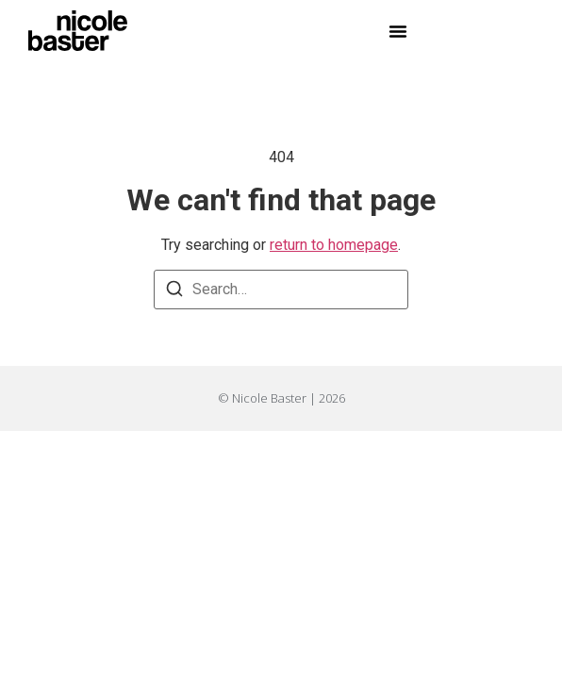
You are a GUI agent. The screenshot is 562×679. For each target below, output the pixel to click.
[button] (398, 31)
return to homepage (334, 245)
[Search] (174, 292)
